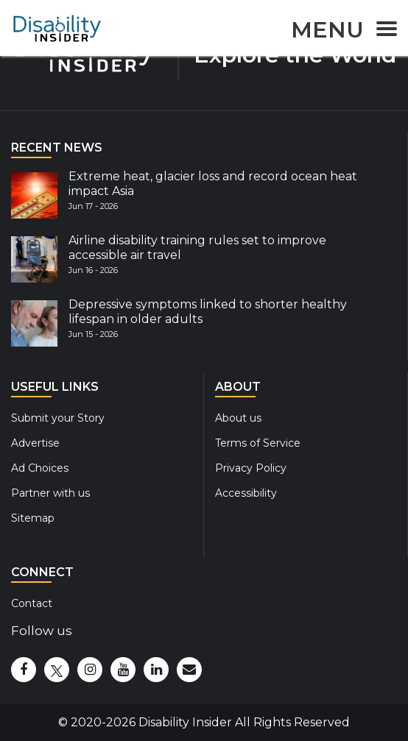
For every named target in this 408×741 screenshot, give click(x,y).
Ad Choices (39, 468)
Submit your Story (58, 418)
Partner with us (50, 493)
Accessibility (246, 493)
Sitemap (32, 518)
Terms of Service (257, 443)
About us (238, 418)
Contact (31, 603)
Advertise (35, 443)
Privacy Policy (250, 468)
